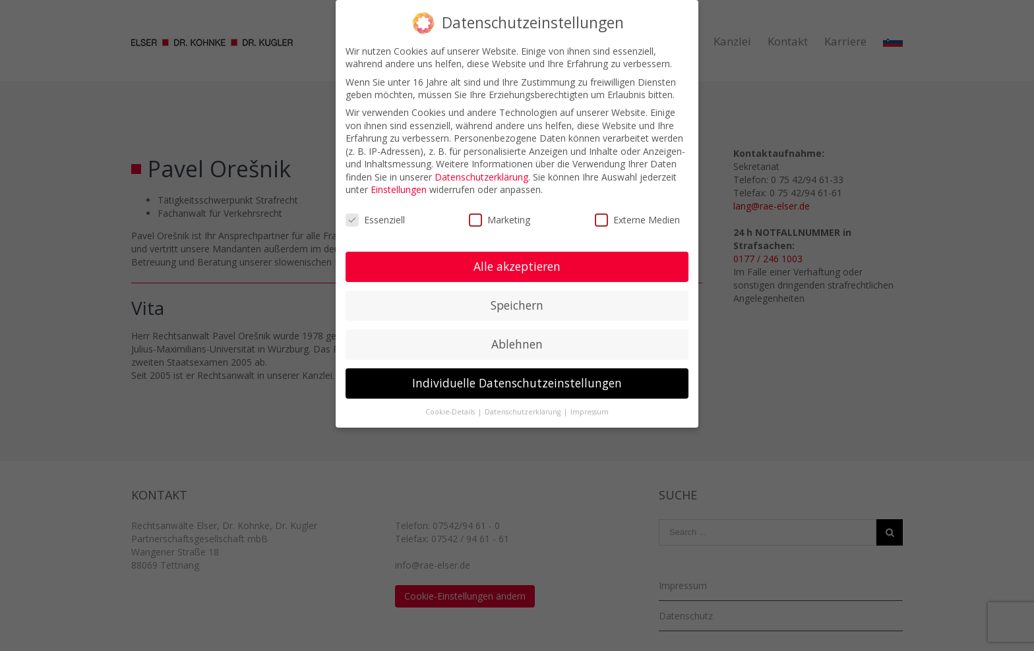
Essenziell (375, 219)
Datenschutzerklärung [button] (524, 411)
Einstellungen (399, 189)
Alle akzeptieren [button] (517, 266)
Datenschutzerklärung (481, 177)
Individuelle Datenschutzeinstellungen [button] (517, 383)
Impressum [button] (589, 411)
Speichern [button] (517, 305)
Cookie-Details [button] (451, 411)
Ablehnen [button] (517, 344)
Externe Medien (637, 219)
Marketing (499, 219)
